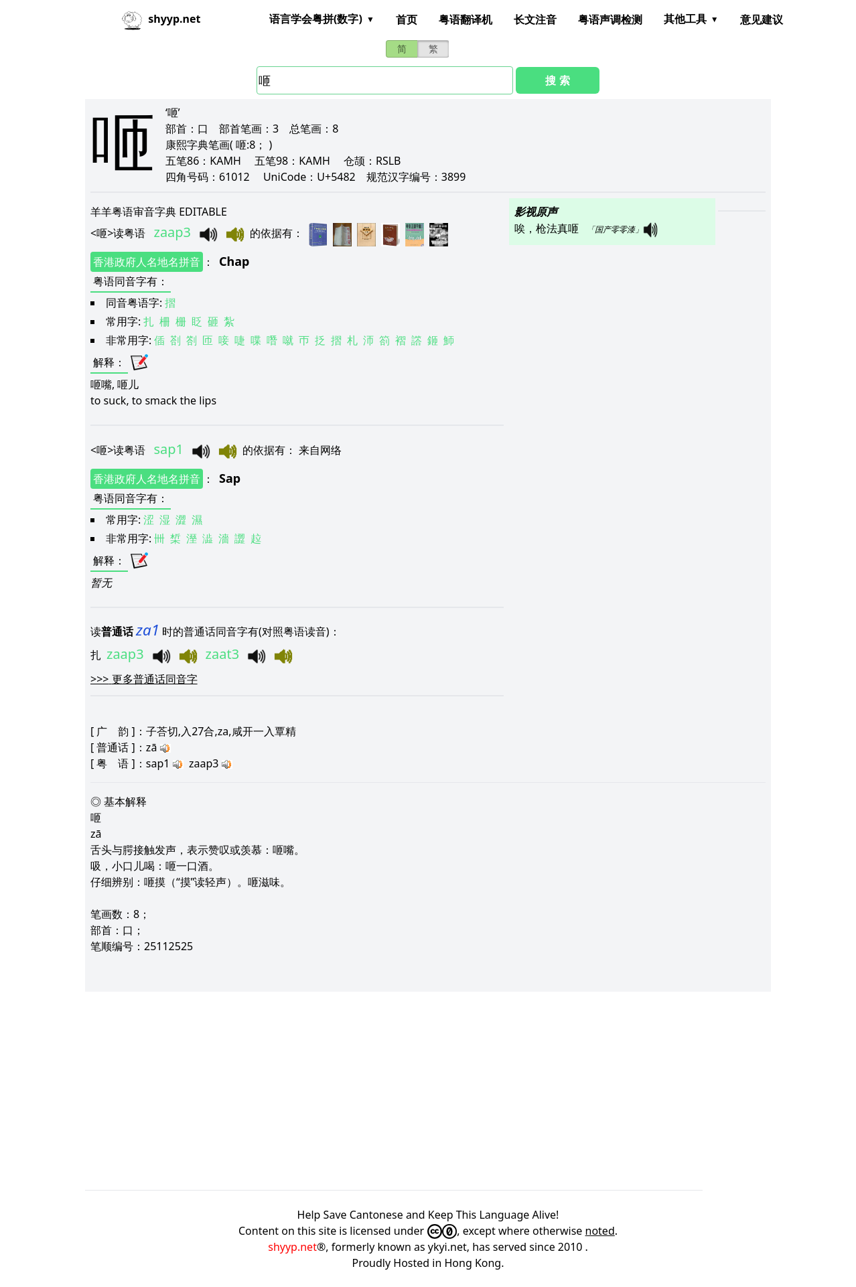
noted (600, 1230)
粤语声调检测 (610, 19)
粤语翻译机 (465, 19)
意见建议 (761, 19)
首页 (406, 19)
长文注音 (535, 19)
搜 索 (557, 80)
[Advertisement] (428, 1091)
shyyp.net (292, 1246)
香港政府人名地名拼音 (146, 261)
